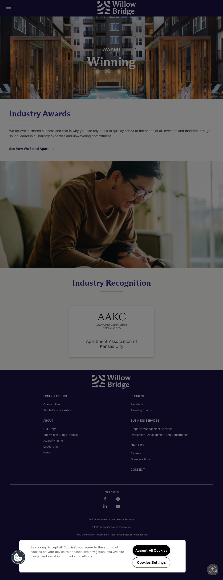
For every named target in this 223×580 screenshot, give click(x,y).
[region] (102, 556)
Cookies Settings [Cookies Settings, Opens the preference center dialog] (151, 562)
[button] (18, 557)
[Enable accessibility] (212, 569)
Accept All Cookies (151, 550)
